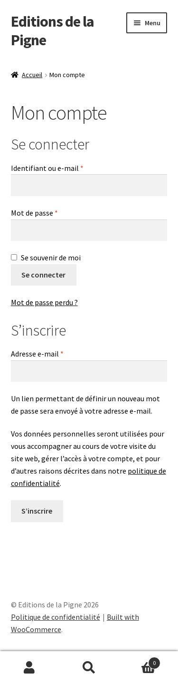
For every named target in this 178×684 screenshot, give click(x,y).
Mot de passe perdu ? (44, 302)
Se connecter (43, 274)
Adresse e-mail (56, 353)
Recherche (89, 668)
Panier (139, 661)
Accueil (32, 74)
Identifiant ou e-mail (66, 167)
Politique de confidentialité (55, 617)
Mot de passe (53, 212)
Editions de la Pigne (52, 31)
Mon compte (29, 668)
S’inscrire (36, 510)
